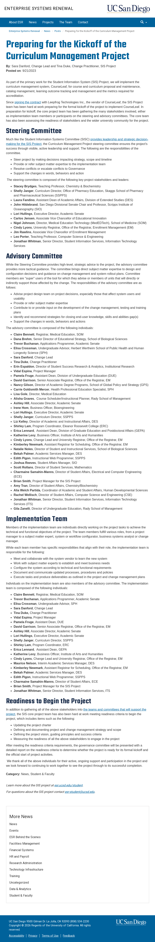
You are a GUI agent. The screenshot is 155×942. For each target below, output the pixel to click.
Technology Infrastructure (26, 869)
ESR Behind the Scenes (25, 837)
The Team (65, 22)
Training (14, 876)
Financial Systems (21, 850)
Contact (83, 22)
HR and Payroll (19, 856)
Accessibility (16, 935)
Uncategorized (19, 882)
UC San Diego (129, 11)
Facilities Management (24, 843)
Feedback (69, 935)
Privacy (32, 935)
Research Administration (25, 863)
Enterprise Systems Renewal (38, 8)
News (33, 22)
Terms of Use (50, 935)
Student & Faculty (21, 895)
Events (13, 830)
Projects (48, 22)
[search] (143, 22)
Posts (58, 31)
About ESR (16, 22)
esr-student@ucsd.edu (80, 792)
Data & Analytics (20, 889)
